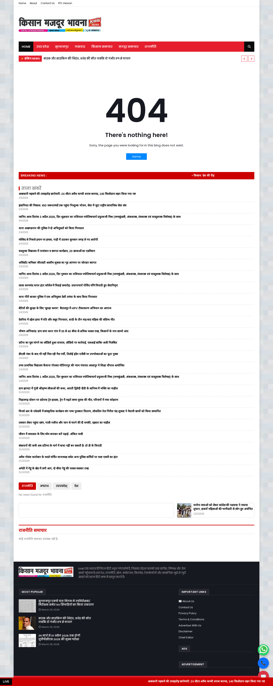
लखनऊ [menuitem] (80, 47)
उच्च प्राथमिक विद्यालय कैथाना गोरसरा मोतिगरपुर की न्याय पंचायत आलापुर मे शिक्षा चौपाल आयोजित (71, 365)
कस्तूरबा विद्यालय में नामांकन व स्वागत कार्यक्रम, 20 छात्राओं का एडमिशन (57, 251)
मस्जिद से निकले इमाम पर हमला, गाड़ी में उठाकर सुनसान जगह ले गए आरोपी (58, 239)
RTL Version (65, 3)
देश (76, 486)
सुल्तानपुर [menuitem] (62, 47)
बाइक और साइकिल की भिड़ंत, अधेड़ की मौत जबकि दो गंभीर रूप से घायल (86, 58)
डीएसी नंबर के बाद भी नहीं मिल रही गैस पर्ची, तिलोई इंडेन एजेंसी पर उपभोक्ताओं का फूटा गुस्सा (68, 354)
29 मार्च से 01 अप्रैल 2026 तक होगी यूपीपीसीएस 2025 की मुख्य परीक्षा (59, 637)
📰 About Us (186, 601)
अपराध (44, 486)
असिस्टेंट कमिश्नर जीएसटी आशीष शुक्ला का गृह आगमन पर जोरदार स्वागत (57, 262)
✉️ (263, 676)
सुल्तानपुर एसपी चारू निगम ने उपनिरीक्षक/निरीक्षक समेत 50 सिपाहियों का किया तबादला (66, 603)
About (33, 3)
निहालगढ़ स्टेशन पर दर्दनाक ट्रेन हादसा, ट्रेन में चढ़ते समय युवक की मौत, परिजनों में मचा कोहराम (68, 399)
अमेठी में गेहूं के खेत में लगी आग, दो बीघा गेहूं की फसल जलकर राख (54, 468)
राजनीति (27, 486)
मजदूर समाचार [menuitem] (129, 47)
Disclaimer (186, 631)
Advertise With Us (190, 625)
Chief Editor (186, 637)
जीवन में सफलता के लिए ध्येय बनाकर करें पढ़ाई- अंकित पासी (51, 434)
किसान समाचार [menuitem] (102, 47)
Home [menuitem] (26, 47)
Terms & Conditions (191, 619)
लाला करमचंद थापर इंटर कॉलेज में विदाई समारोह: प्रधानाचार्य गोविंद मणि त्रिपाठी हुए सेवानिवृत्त (68, 285)
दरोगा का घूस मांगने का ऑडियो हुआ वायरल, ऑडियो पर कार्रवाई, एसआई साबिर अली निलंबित (68, 342)
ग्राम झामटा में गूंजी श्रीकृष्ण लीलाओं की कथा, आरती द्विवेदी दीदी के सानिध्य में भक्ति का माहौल (68, 388)
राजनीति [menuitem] (150, 47)
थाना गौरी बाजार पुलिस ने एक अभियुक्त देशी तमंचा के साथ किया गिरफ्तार (58, 296)
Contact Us (48, 3)
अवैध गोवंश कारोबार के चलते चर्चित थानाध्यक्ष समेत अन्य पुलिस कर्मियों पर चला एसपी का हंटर (68, 457)
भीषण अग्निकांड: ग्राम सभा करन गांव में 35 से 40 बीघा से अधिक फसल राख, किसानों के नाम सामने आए (73, 331)
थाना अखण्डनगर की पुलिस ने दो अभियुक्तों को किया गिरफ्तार (51, 228)
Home (22, 3)
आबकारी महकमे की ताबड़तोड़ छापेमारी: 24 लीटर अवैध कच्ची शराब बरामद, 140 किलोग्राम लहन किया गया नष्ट (77, 193)
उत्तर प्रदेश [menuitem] (42, 47)
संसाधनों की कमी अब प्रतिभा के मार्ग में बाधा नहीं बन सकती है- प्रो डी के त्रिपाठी (60, 445)
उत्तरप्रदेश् (61, 486)
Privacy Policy (187, 613)
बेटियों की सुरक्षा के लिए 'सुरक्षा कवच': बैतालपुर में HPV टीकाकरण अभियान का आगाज (65, 308)
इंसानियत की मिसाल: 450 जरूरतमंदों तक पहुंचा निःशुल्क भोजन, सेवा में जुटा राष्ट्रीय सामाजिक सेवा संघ (72, 205)
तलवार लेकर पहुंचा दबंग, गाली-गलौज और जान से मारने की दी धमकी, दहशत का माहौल (64, 422)
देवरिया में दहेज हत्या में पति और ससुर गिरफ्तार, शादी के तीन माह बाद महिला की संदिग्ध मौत (67, 319)
